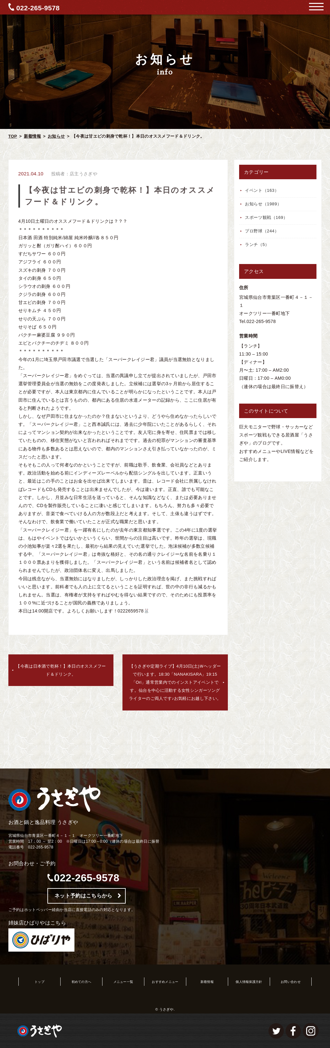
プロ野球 (262, 231)
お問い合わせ (291, 982)
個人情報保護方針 (249, 982)
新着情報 (32, 136)
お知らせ (56, 136)
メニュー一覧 (123, 982)
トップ (39, 982)
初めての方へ (82, 982)
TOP (12, 136)
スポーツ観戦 (266, 217)
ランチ (257, 244)
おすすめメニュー (165, 982)
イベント (262, 190)
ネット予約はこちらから (83, 895)
